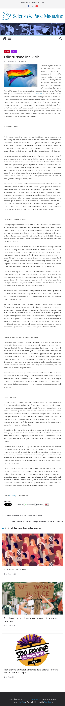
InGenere (38, 94)
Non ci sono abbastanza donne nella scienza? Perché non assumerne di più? (31, 671)
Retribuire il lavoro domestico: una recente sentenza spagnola (31, 620)
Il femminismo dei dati (15, 569)
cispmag (23, 62)
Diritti (7, 52)
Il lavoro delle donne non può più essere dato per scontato (37, 521)
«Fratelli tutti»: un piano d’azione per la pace (22, 515)
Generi (14, 52)
